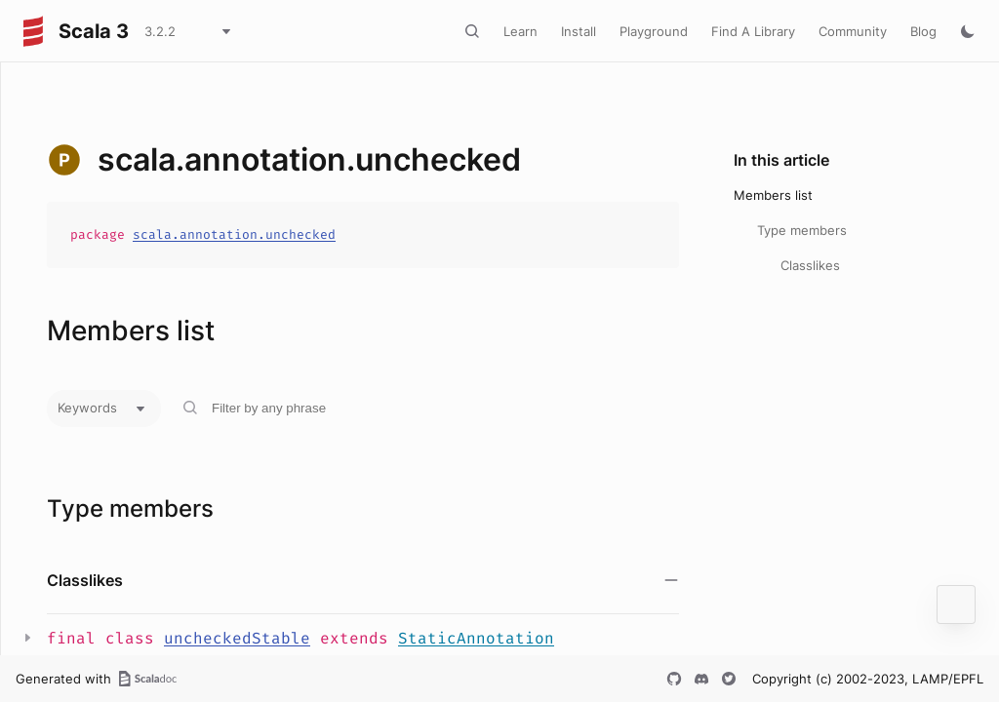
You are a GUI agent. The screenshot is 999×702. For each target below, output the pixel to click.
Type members (802, 230)
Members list (773, 195)
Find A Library (753, 31)
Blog (923, 31)
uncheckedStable (237, 638)
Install (578, 31)
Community (853, 31)
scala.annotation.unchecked (234, 234)
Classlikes (810, 265)
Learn (520, 31)
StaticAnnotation (476, 638)
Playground (653, 31)
